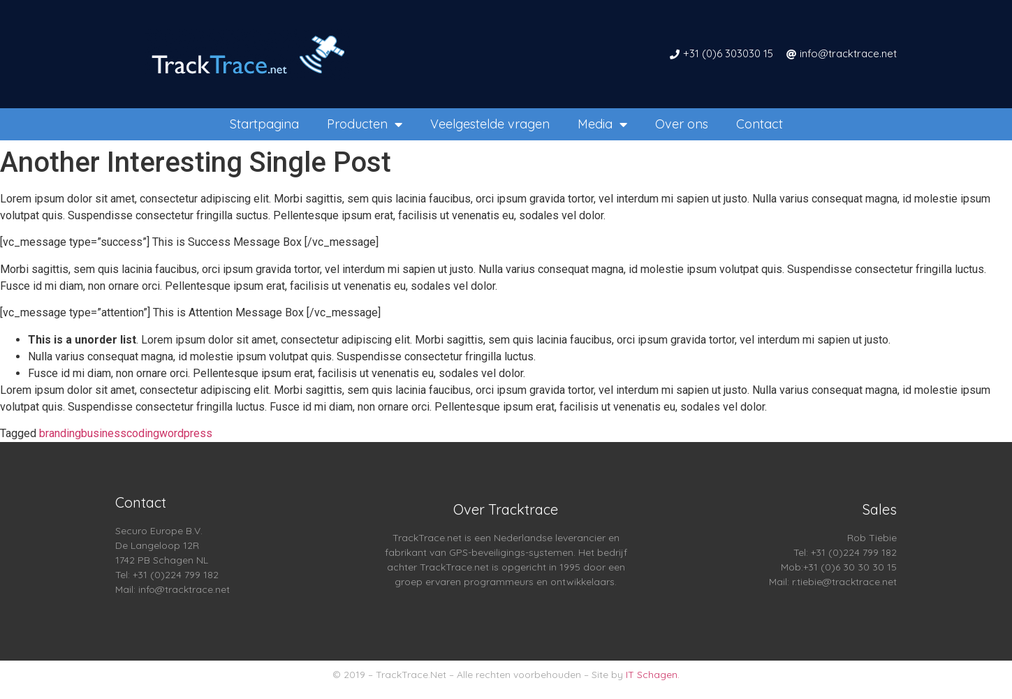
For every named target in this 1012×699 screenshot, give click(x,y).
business (103, 433)
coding (142, 433)
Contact (759, 124)
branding (60, 433)
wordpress (185, 433)
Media (602, 124)
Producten (364, 124)
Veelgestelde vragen (490, 124)
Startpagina (264, 124)
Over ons (681, 124)
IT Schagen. (653, 674)
